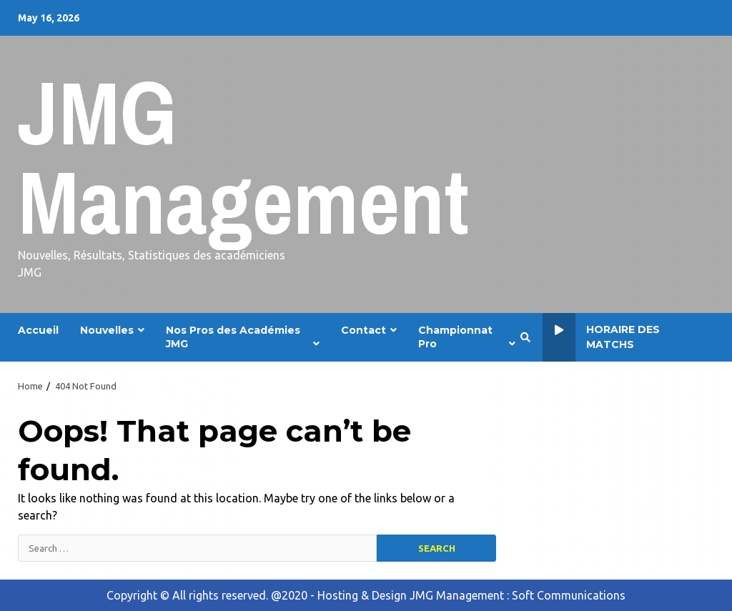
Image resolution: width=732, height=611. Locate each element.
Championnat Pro (455, 337)
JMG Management (243, 157)
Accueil (38, 330)
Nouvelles (107, 330)
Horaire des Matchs (601, 337)
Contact (363, 330)
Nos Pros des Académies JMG (233, 337)
